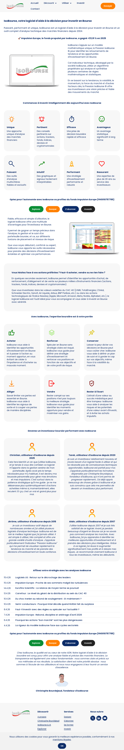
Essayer (108, 5)
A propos (42, 716)
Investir (78, 3)
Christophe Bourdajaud (44, 721)
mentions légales (62, 744)
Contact (32, 8)
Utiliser (63, 3)
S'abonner (70, 209)
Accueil (32, 3)
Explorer (35, 209)
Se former (69, 724)
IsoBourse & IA (45, 727)
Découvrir (47, 3)
